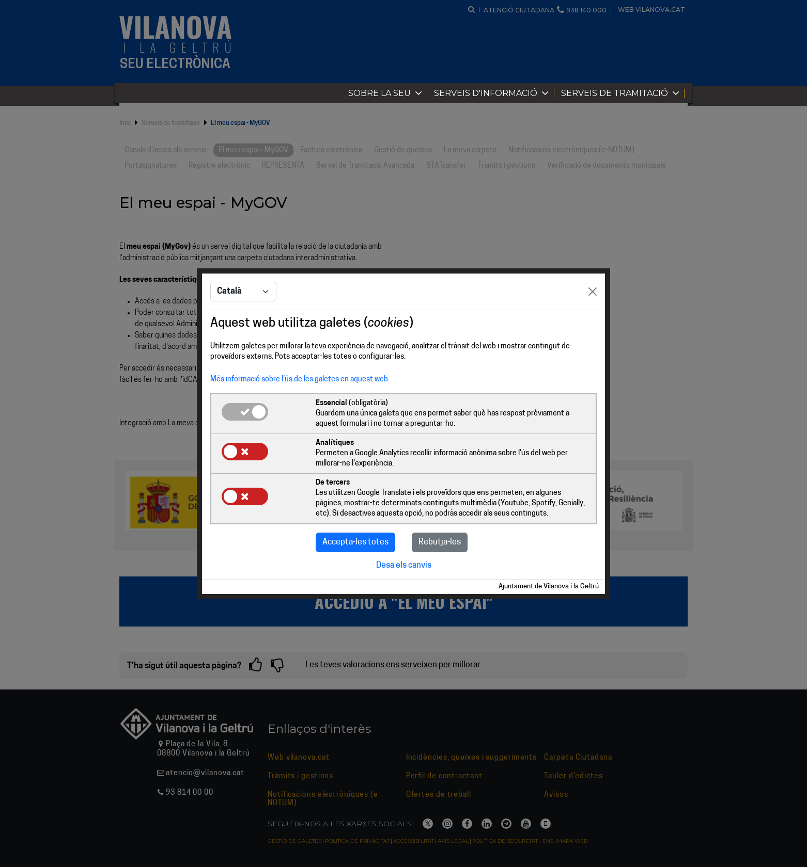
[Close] (592, 291)
